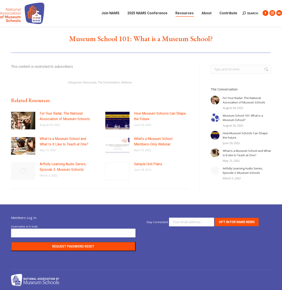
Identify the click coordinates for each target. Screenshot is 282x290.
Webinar (126, 82)
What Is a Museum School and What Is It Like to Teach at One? (64, 142)
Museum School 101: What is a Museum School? (243, 118)
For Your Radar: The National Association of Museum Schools (65, 116)
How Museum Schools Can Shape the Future (160, 116)
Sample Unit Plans (148, 164)
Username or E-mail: (24, 226)
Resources (89, 82)
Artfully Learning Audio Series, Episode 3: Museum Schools (63, 167)
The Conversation (109, 82)
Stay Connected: (181, 222)
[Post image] (23, 120)
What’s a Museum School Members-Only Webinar (153, 142)
